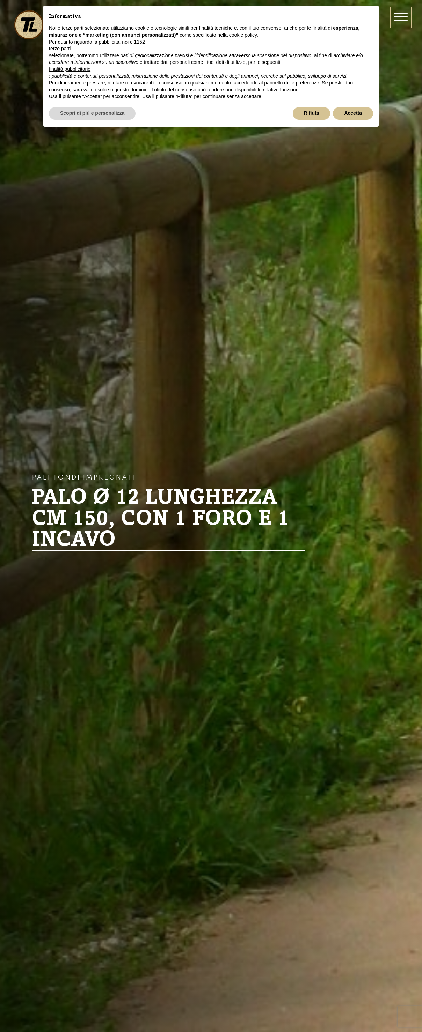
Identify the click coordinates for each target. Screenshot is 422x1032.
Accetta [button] (353, 113)
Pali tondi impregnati (84, 478)
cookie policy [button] (243, 35)
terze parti (60, 48)
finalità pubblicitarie (69, 69)
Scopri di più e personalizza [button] (92, 113)
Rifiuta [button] (311, 113)
